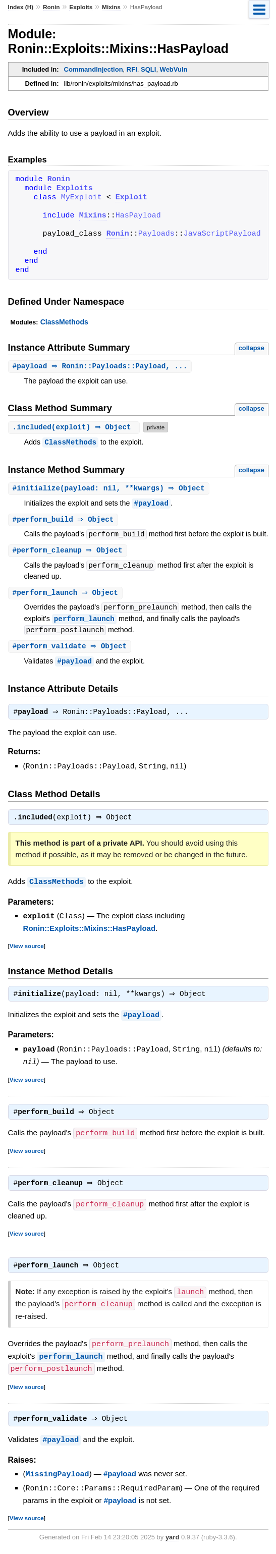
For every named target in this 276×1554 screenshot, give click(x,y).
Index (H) (21, 7)
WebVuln (174, 69)
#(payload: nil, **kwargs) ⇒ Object (110, 489)
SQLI (148, 69)
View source (27, 949)
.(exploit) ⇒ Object (75, 427)
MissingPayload (57, 1477)
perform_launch (84, 621)
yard (172, 1539)
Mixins (111, 7)
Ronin (51, 7)
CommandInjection (93, 69)
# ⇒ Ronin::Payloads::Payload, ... (101, 366)
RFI (132, 69)
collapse (251, 348)
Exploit (131, 198)
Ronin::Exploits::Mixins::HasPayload (89, 931)
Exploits (80, 7)
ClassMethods (64, 322)
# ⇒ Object (65, 521)
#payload (151, 504)
